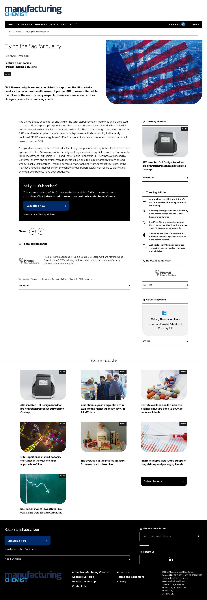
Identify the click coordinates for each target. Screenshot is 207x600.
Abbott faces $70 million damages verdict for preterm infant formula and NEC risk (167, 248)
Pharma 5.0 (41, 24)
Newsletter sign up (84, 581)
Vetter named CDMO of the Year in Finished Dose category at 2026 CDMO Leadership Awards (168, 236)
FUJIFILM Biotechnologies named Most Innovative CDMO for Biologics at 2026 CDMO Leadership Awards (168, 225)
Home (11, 24)
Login (193, 24)
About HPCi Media (83, 576)
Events (54, 24)
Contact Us (79, 586)
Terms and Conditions (130, 576)
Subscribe (176, 24)
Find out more (13, 559)
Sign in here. (49, 214)
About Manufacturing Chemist (91, 572)
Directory (67, 24)
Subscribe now (35, 205)
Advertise (123, 572)
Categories (23, 24)
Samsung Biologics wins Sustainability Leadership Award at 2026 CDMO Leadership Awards (168, 214)
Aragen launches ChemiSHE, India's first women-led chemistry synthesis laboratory (167, 202)
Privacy (121, 581)
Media (7, 74)
